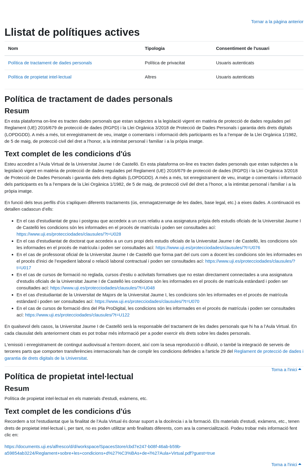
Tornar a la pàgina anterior (277, 21)
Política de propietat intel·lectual (39, 76)
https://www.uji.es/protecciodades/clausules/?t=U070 (147, 301)
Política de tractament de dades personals (50, 62)
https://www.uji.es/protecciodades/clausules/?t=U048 (102, 287)
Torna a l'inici (286, 369)
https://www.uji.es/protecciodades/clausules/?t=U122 (77, 314)
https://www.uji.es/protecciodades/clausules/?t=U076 (208, 247)
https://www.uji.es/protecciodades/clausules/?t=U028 (69, 233)
